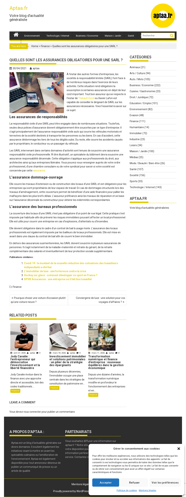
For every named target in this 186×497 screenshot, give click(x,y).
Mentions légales (147, 490)
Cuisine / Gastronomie (142, 91)
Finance (17, 286)
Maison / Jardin (113, 35)
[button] (179, 448)
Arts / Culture (137, 73)
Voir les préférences (165, 482)
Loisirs (133, 145)
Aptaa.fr (18, 8)
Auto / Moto (30, 43)
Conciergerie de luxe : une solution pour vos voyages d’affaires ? (100, 299)
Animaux (135, 67)
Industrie (135, 139)
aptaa (34, 68)
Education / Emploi (140, 103)
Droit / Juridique (139, 97)
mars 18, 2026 (57, 353)
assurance (39, 170)
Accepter (106, 482)
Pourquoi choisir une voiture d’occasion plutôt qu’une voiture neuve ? (38, 299)
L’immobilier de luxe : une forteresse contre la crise (55, 271)
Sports (133, 181)
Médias (134, 157)
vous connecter (32, 411)
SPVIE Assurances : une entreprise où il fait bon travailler (58, 279)
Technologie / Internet (57, 35)
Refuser (134, 482)
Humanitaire (137, 127)
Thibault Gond (86, 98)
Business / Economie (87, 35)
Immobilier (136, 133)
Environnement (32, 35)
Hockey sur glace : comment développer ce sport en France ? (60, 275)
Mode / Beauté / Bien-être (145, 163)
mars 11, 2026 (96, 353)
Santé (131, 35)
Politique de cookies (127, 490)
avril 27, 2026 (18, 353)
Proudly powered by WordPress (71, 491)
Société (134, 175)
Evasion (134, 115)
